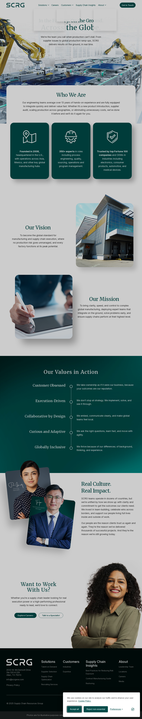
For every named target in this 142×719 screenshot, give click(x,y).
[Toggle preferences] (116, 709)
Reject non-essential (95, 709)
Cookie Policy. (84, 701)
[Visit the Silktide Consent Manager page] (133, 709)
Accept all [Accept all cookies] (74, 709)
